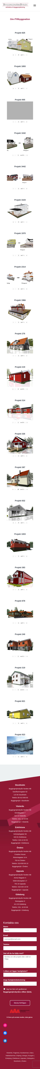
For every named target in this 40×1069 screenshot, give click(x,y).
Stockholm (17, 1061)
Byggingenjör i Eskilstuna (20, 843)
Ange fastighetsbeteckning (14, 980)
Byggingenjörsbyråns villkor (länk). (17, 992)
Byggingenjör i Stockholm (20, 801)
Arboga (24, 1055)
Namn (6, 927)
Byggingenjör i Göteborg (20, 910)
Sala (31, 1053)
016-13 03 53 (23, 840)
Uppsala (23, 1058)
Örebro (24, 1061)
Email (6, 935)
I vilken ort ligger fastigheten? (16, 971)
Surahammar (24, 1053)
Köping (19, 1055)
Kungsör (31, 1055)
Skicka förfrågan (20, 1003)
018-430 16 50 (23, 887)
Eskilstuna (16, 1058)
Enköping (8, 1058)
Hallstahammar (10, 1055)
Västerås (9, 1053)
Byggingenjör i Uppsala (20, 890)
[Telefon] (20, 948)
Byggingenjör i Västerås (20, 822)
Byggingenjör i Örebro (20, 866)
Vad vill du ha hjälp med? (14, 953)
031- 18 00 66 (23, 907)
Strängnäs (30, 1058)
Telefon (6, 944)
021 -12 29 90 (23, 819)
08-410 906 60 (23, 797)
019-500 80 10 (22, 863)
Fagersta (16, 1053)
